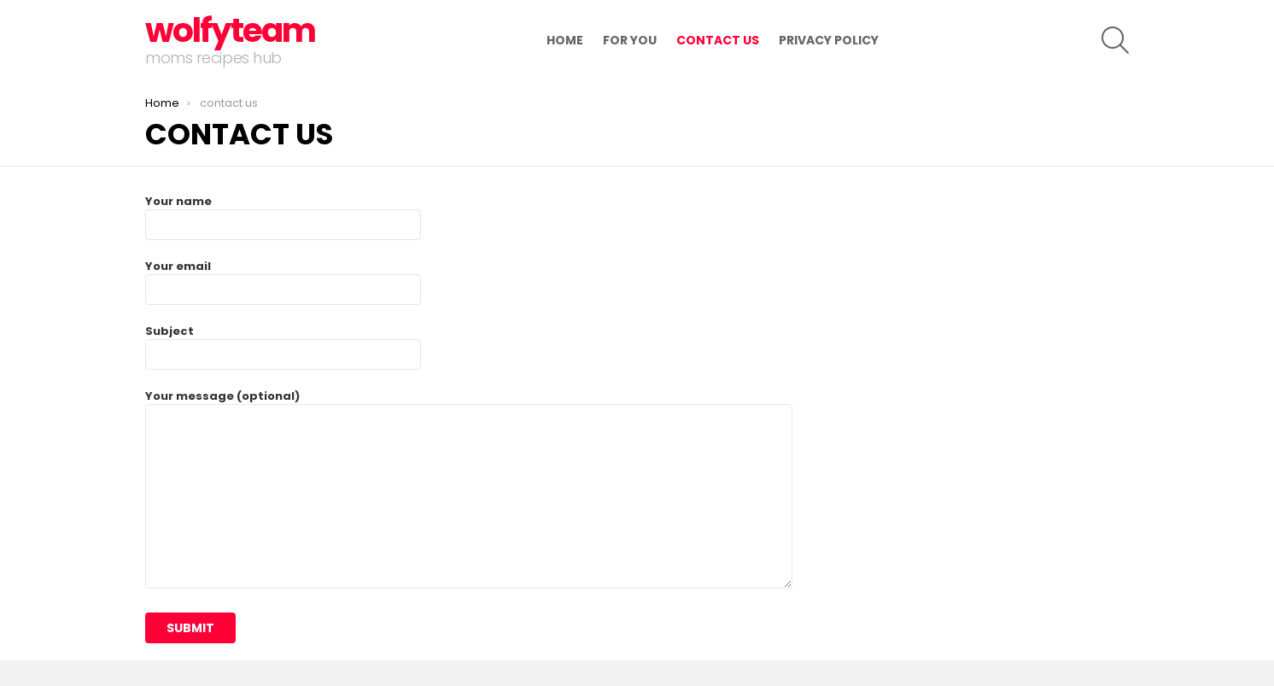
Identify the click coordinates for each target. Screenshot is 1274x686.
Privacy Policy (829, 40)
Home (564, 40)
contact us (717, 40)
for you (630, 40)
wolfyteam (230, 30)
